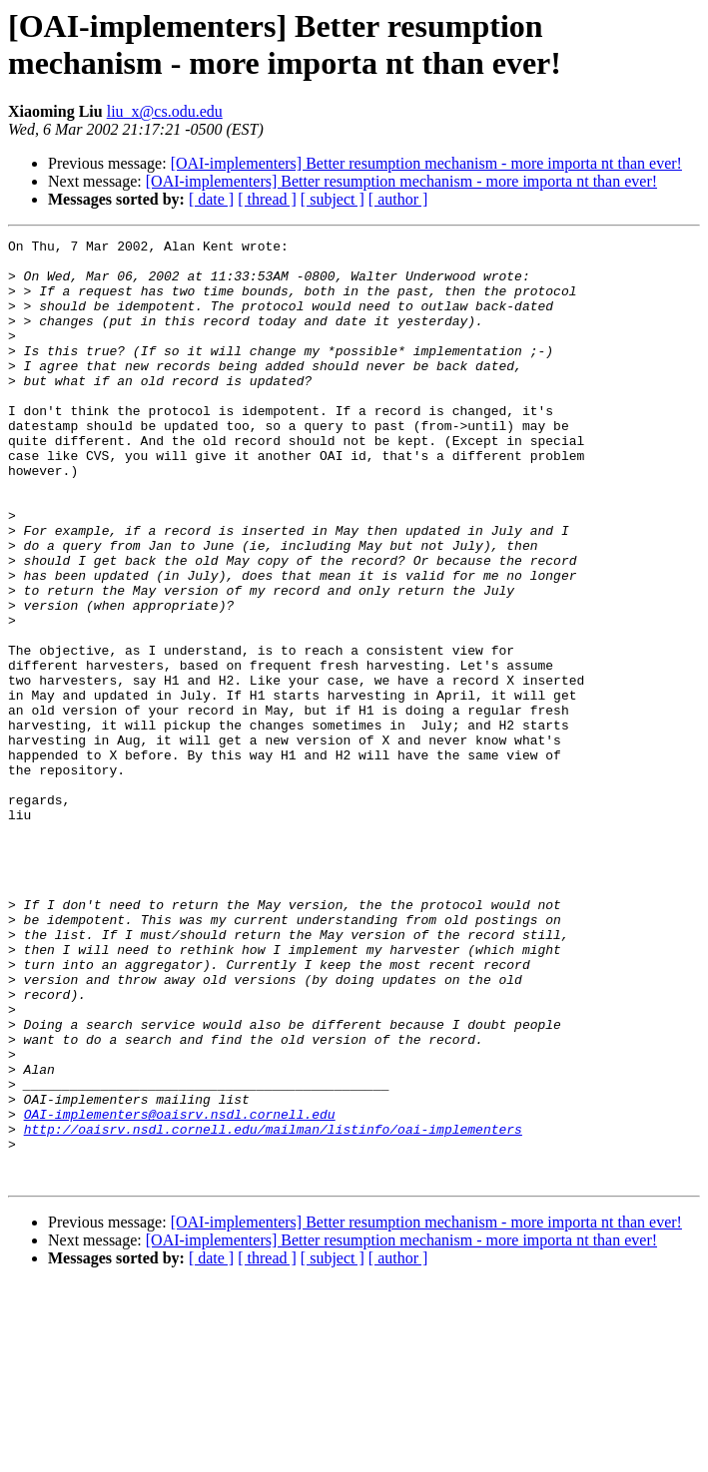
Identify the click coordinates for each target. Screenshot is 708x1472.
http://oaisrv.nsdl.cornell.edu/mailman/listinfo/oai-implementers (273, 1308)
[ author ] (398, 199)
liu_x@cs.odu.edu (165, 111)
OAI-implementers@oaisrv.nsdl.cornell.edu (180, 1290)
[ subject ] (332, 199)
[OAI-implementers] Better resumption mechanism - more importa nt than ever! (426, 163)
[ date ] (211, 199)
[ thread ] (267, 199)
